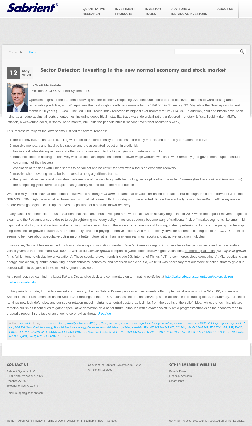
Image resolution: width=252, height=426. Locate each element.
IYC (177, 327)
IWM (212, 327)
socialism (179, 323)
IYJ (167, 327)
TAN (182, 331)
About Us (23, 420)
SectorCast (32, 327)
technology (46, 327)
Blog (100, 420)
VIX (151, 327)
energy (82, 327)
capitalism (166, 323)
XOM (90, 331)
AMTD (153, 331)
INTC (78, 331)
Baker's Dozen (178, 371)
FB (29, 331)
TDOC (103, 331)
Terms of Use (54, 420)
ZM (96, 331)
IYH (189, 327)
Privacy (38, 420)
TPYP (40, 336)
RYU (232, 331)
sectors (51, 323)
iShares (61, 323)
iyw (162, 327)
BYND (128, 331)
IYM (200, 327)
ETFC (145, 331)
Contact (112, 420)
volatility (71, 323)
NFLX (111, 331)
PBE (225, 331)
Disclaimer (73, 420)
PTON (120, 331)
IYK (183, 327)
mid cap (229, 323)
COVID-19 (206, 323)
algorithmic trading (149, 323)
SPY (145, 327)
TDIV (176, 331)
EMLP (32, 336)
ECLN (218, 331)
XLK (218, 327)
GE (84, 331)
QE (97, 323)
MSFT (61, 331)
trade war (114, 323)
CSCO (70, 331)
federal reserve (129, 323)
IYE (206, 327)
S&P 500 (20, 327)
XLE (224, 327)
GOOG (53, 331)
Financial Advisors (180, 375)
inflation (81, 323)
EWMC (13, 331)
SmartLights (176, 380)
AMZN (36, 331)
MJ (11, 336)
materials (136, 327)
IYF (157, 327)
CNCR (210, 331)
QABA (23, 336)
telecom (116, 327)
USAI (53, 336)
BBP (16, 336)
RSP (230, 327)
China (104, 323)
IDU (194, 327)
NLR (194, 331)
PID (46, 336)
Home (33, 52)
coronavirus (192, 323)
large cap (218, 323)
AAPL (44, 331)
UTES (162, 331)
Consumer (93, 327)
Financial (59, 327)
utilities (126, 327)
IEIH (169, 331)
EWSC (238, 327)
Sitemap (88, 420)
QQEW (23, 331)
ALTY (202, 331)
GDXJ (239, 331)
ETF (43, 323)
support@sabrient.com (29, 393)
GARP (90, 323)
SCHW (137, 331)
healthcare (71, 327)
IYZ (172, 327)
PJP (189, 331)
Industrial (105, 327)
